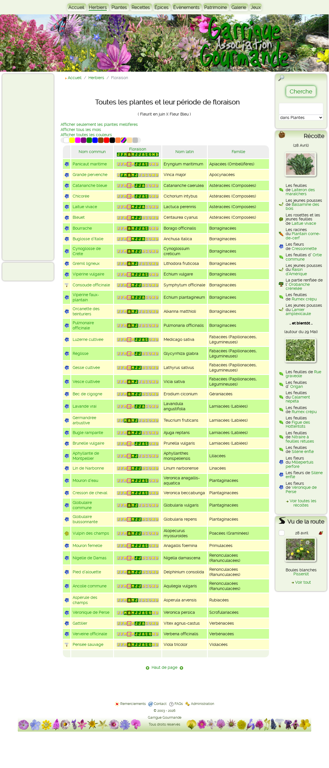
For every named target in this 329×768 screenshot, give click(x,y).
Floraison (137, 149)
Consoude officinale (91, 285)
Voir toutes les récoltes (303, 503)
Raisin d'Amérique (296, 271)
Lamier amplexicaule (298, 311)
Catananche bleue (90, 185)
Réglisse (80, 353)
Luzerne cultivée (88, 339)
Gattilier (80, 623)
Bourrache (82, 228)
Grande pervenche (90, 174)
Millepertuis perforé (299, 464)
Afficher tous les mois (81, 129)
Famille (238, 151)
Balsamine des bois (302, 206)
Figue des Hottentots (298, 424)
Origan (296, 386)
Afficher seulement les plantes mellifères (99, 124)
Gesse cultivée (86, 367)
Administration (202, 704)
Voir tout (303, 582)
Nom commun (92, 151)
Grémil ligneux (86, 263)
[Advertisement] (28, 167)
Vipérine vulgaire (88, 274)
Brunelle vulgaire (88, 443)
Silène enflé (303, 451)
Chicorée (81, 196)
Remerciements (133, 704)
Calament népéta (298, 399)
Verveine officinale (90, 634)
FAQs (179, 704)
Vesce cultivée (86, 381)
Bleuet (79, 217)
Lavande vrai (84, 406)
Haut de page (164, 667)
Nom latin (184, 151)
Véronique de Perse (91, 612)
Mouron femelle (87, 545)
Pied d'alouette (87, 572)
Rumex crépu (304, 299)
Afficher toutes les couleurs (86, 134)
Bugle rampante (88, 432)
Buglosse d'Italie (88, 239)
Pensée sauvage (88, 644)
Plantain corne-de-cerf (303, 235)
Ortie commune (304, 257)
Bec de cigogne (87, 394)
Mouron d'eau (85, 480)
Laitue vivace (85, 206)
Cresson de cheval (90, 492)
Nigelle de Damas (90, 558)
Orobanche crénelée (298, 286)
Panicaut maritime (90, 164)
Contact (160, 704)
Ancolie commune (90, 586)
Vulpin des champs (91, 533)
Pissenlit (301, 574)
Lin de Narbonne (88, 468)
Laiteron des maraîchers (300, 191)
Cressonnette (304, 248)
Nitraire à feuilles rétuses (300, 439)
